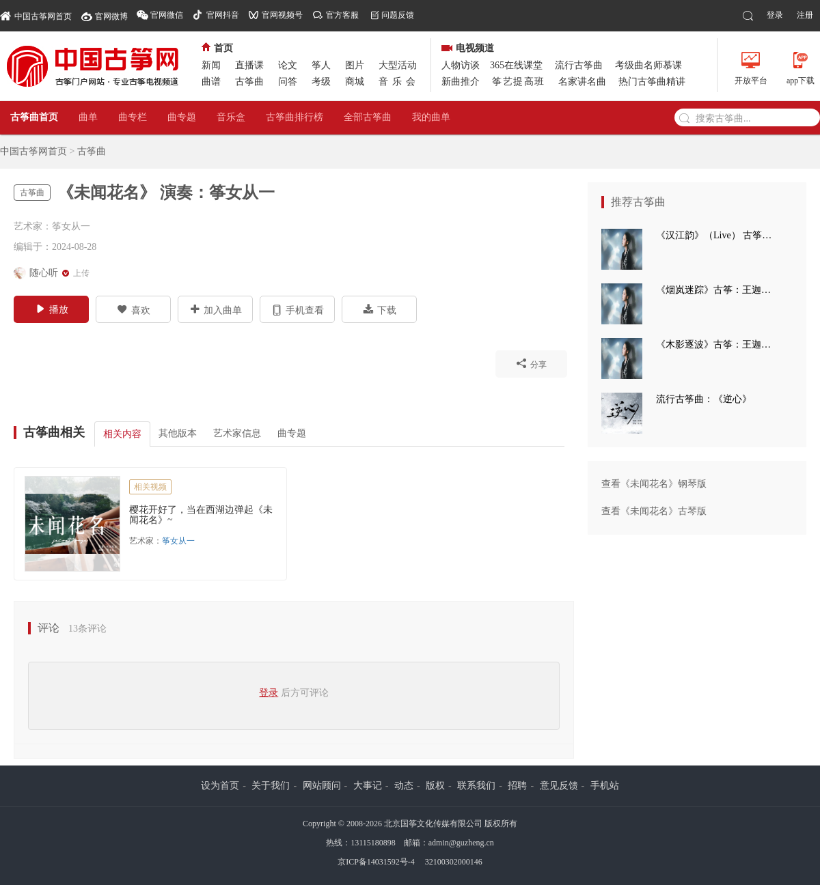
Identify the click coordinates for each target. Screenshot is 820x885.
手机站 (604, 786)
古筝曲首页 (34, 117)
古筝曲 (249, 81)
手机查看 (297, 309)
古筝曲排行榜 (294, 117)
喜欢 (133, 309)
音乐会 (399, 81)
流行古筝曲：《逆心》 (704, 399)
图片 (354, 65)
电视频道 (467, 48)
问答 (287, 81)
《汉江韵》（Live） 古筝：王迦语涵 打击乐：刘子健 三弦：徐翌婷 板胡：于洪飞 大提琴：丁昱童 (717, 235)
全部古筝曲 (368, 117)
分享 (531, 363)
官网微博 (111, 16)
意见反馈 (559, 786)
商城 (354, 81)
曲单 (88, 117)
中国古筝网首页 (36, 15)
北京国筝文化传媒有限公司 (433, 823)
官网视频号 (282, 15)
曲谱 (211, 81)
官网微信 (166, 15)
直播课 (249, 65)
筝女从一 (178, 541)
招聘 (517, 786)
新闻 (211, 65)
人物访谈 (460, 65)
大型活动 (398, 65)
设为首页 (220, 786)
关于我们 (270, 786)
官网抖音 (222, 15)
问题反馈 (397, 15)
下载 (379, 309)
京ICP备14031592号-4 (376, 862)
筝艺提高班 (518, 81)
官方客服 (342, 15)
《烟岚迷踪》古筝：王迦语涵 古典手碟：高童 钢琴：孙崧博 (717, 290)
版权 (435, 786)
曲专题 (181, 117)
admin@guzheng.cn (461, 842)
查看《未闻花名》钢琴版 (654, 484)
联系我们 (476, 786)
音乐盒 (231, 117)
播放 (51, 309)
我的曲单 (431, 117)
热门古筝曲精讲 (651, 81)
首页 (217, 48)
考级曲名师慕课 (648, 65)
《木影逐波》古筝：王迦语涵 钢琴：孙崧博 (717, 344)
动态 (403, 786)
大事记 (367, 786)
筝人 (321, 65)
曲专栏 (132, 117)
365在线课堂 (516, 65)
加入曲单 (215, 309)
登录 (775, 15)
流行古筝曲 (579, 65)
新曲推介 (460, 81)
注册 (805, 15)
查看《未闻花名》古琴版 (654, 511)
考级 (321, 81)
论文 (287, 65)
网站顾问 (322, 786)
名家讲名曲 (582, 81)
